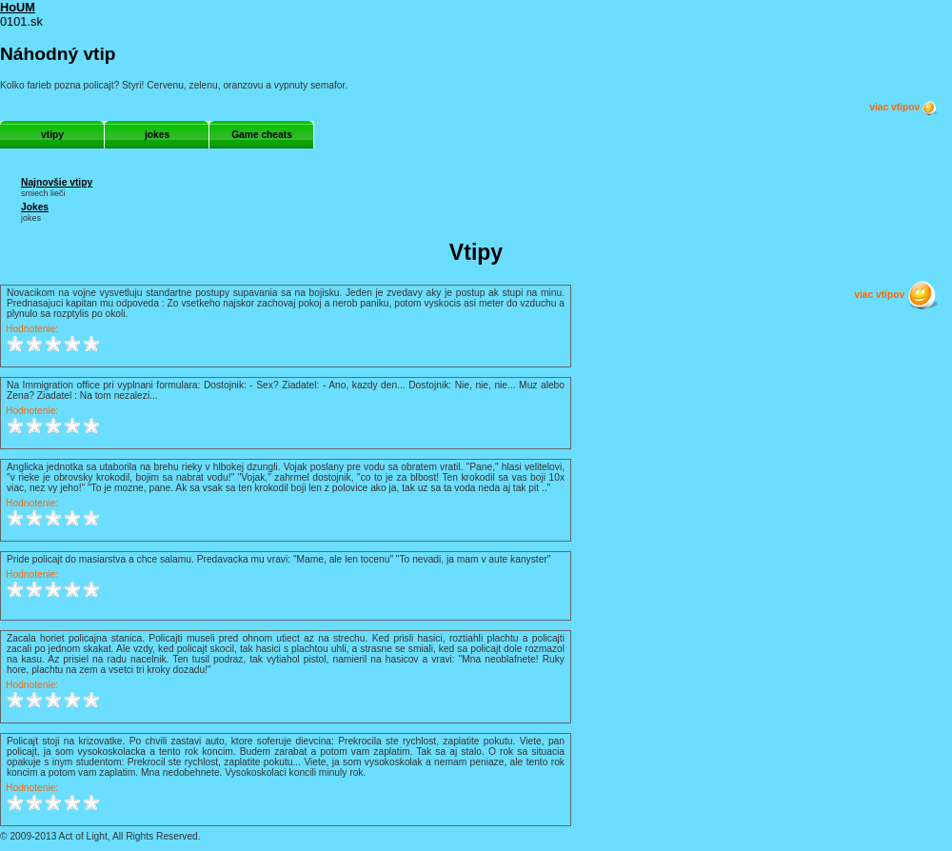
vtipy (52, 134)
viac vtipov (903, 107)
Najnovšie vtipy (56, 182)
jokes (157, 134)
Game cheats (261, 134)
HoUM (17, 7)
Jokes (35, 207)
